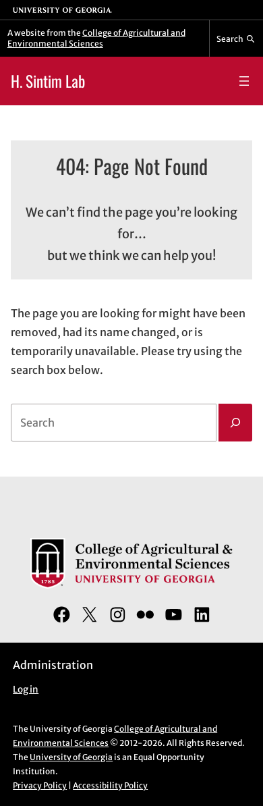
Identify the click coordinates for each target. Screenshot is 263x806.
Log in (25, 689)
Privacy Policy (40, 785)
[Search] (235, 422)
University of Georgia (71, 757)
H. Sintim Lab (48, 80)
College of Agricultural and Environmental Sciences (96, 38)
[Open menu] (244, 81)
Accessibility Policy (110, 785)
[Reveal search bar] (236, 38)
